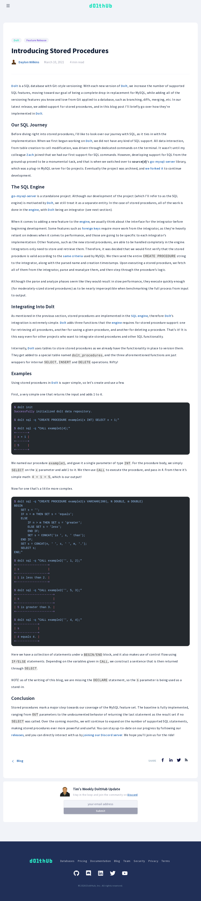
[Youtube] (125, 873)
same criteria (73, 256)
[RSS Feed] (186, 763)
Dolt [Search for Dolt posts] (16, 40)
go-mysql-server (162, 161)
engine (34, 210)
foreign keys (91, 228)
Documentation (100, 861)
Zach (30, 155)
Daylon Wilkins (29, 62)
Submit (100, 811)
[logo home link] (100, 6)
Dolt (14, 86)
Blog (17, 761)
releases (17, 735)
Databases (67, 861)
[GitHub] (76, 873)
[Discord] (88, 873)
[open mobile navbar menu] (8, 6)
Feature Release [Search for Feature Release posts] (36, 40)
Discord (132, 795)
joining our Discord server (103, 735)
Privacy (153, 861)
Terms (165, 861)
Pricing (82, 861)
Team (126, 861)
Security (139, 861)
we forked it (154, 168)
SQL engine (139, 316)
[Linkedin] (101, 873)
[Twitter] (113, 873)
